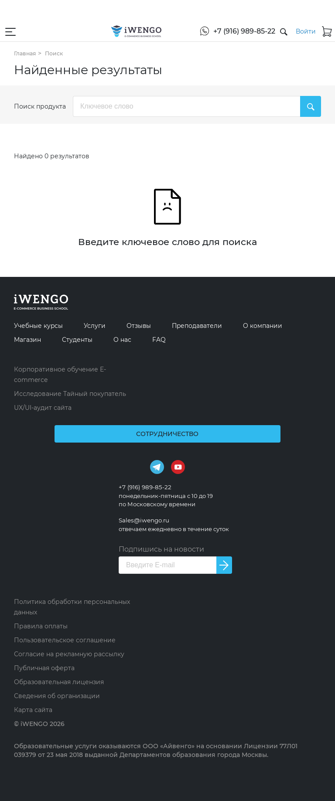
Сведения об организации (57, 696)
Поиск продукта (40, 106)
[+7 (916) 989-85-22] (229, 31)
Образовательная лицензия (59, 682)
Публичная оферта (44, 668)
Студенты (80, 339)
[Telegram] (157, 466)
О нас (127, 339)
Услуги (98, 325)
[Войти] (297, 31)
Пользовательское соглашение (65, 640)
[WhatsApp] (187, 29)
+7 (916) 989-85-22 (146, 487)
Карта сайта (33, 710)
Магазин (28, 339)
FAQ (164, 339)
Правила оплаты (41, 626)
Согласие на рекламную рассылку (69, 654)
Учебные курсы (40, 325)
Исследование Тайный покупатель (70, 394)
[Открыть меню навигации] (10, 31)
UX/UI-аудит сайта (43, 408)
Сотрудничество (168, 434)
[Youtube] (178, 466)
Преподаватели (205, 325)
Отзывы (143, 325)
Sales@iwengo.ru (145, 520)
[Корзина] (323, 31)
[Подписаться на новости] (224, 565)
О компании (274, 325)
